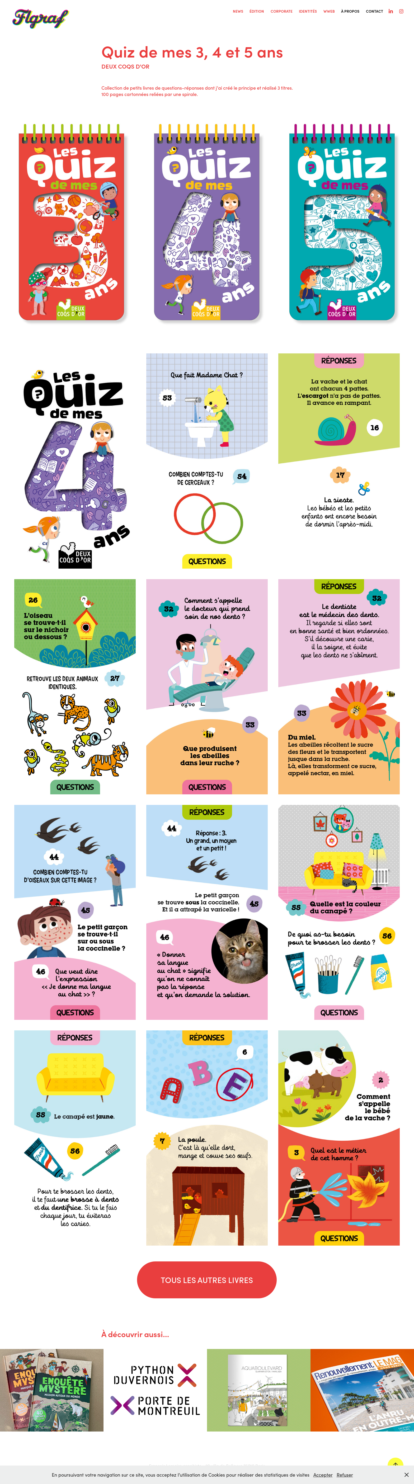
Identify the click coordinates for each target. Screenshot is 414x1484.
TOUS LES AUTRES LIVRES (207, 1279)
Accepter (323, 1475)
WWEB (329, 11)
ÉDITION (257, 11)
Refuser (345, 1475)
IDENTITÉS (308, 11)
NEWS (238, 11)
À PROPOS (350, 11)
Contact (374, 11)
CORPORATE (282, 11)
